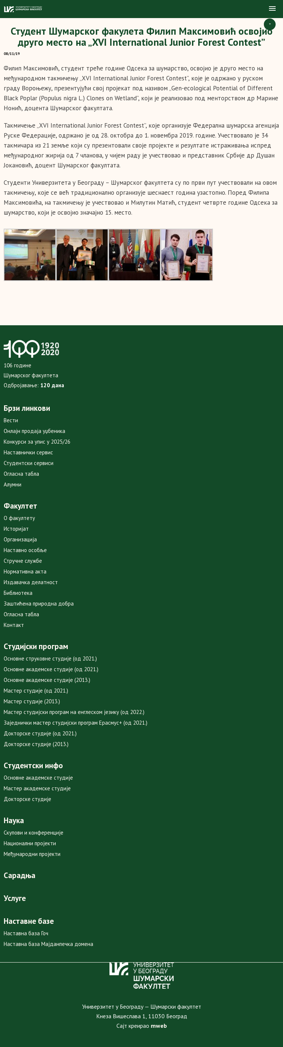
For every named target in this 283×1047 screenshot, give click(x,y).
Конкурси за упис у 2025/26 (37, 441)
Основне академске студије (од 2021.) (51, 669)
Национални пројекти (30, 843)
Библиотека (18, 592)
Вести (11, 420)
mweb (159, 1025)
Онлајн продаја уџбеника (34, 430)
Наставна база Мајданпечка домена (48, 943)
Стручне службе (23, 560)
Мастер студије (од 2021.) (36, 690)
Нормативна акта (25, 571)
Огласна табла (21, 473)
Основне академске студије (38, 777)
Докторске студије (27, 798)
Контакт (14, 624)
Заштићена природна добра (39, 603)
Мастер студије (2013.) (32, 701)
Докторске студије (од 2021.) (40, 733)
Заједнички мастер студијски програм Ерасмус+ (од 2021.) (75, 722)
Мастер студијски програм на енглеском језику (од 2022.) (74, 711)
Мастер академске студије (37, 788)
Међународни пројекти (32, 853)
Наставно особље (25, 550)
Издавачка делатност (31, 582)
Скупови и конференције (33, 832)
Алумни (12, 484)
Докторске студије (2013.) (36, 744)
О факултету (19, 517)
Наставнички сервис (28, 452)
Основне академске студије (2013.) (47, 679)
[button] (272, 9)
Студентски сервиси (28, 463)
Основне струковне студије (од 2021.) (50, 658)
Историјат (16, 528)
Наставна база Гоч (26, 933)
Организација (20, 539)
